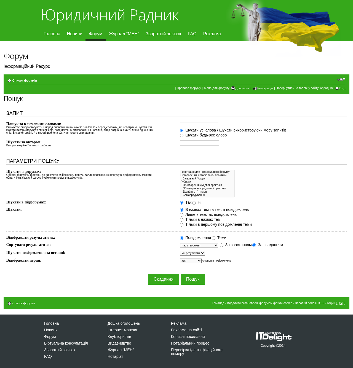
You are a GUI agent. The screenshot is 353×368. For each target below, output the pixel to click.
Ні (196, 202)
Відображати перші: (23, 260)
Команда (218, 303)
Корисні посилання (188, 336)
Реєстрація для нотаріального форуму (207, 172)
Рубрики (207, 182)
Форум (95, 33)
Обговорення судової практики (207, 185)
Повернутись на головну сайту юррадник (304, 88)
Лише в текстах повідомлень (208, 214)
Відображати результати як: (30, 237)
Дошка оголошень (124, 323)
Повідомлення (195, 237)
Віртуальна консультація (66, 343)
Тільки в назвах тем (200, 219)
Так (185, 202)
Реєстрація (265, 88)
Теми (219, 237)
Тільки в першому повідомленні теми (216, 224)
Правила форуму (189, 88)
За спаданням (267, 245)
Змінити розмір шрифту (341, 79)
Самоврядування (207, 195)
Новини (74, 33)
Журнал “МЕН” (124, 33)
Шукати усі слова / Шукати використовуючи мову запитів (233, 130)
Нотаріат (115, 356)
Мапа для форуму (216, 88)
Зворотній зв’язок (163, 33)
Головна (52, 33)
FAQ (192, 33)
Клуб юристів (119, 336)
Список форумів (24, 80)
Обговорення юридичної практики (207, 188)
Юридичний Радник (109, 14)
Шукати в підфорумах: (26, 202)
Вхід (342, 88)
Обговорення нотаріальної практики (207, 175)
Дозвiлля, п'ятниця (207, 192)
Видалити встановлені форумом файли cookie (259, 303)
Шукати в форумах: (23, 172)
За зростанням (236, 245)
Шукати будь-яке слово (203, 135)
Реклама (212, 33)
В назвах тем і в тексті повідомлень (214, 209)
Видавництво (119, 343)
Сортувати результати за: (28, 245)
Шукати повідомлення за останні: (35, 253)
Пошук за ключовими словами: (33, 124)
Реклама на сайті (186, 330)
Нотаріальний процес (190, 343)
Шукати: (14, 209)
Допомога (242, 88)
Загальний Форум (207, 178)
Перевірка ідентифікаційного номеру (197, 352)
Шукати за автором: (24, 142)
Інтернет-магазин (123, 330)
